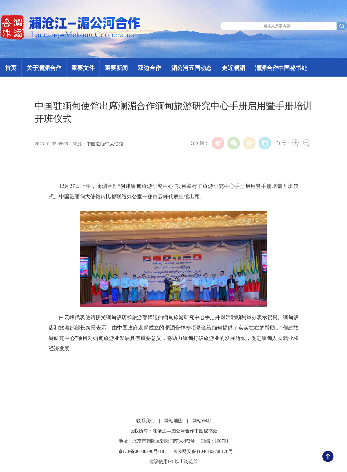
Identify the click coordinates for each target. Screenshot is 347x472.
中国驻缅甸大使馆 (104, 143)
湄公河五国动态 (191, 68)
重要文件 (83, 68)
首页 (10, 68)
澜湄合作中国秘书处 (281, 68)
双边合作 (149, 68)
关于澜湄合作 (44, 68)
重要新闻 (116, 68)
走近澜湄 (233, 68)
